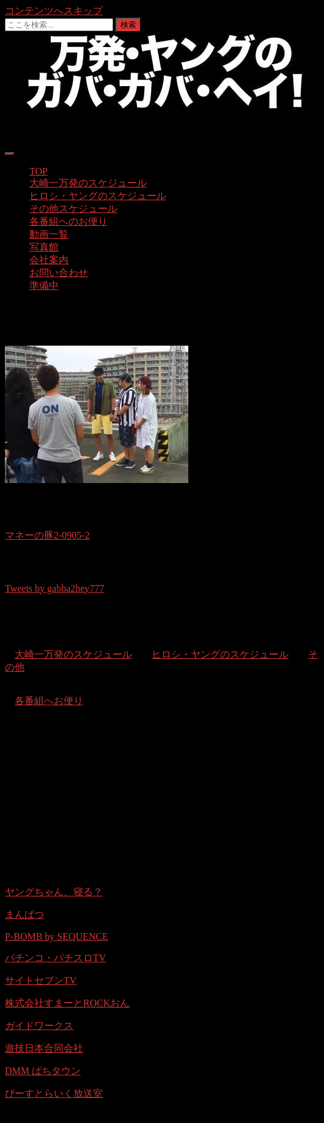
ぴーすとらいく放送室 (54, 1093)
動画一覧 (48, 234)
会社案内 (48, 260)
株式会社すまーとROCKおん (67, 1003)
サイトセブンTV (40, 980)
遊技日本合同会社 (44, 1048)
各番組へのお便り (68, 221)
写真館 (44, 247)
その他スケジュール (73, 208)
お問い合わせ (58, 272)
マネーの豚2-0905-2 (47, 535)
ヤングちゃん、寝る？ (54, 892)
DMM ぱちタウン (43, 1071)
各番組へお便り (49, 701)
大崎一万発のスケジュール (88, 183)
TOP (38, 171)
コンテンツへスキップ (54, 10)
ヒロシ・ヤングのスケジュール (97, 196)
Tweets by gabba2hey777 (54, 588)
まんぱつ (24, 914)
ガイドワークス (39, 1025)
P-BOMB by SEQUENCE (56, 936)
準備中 (44, 285)
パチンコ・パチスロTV (55, 958)
